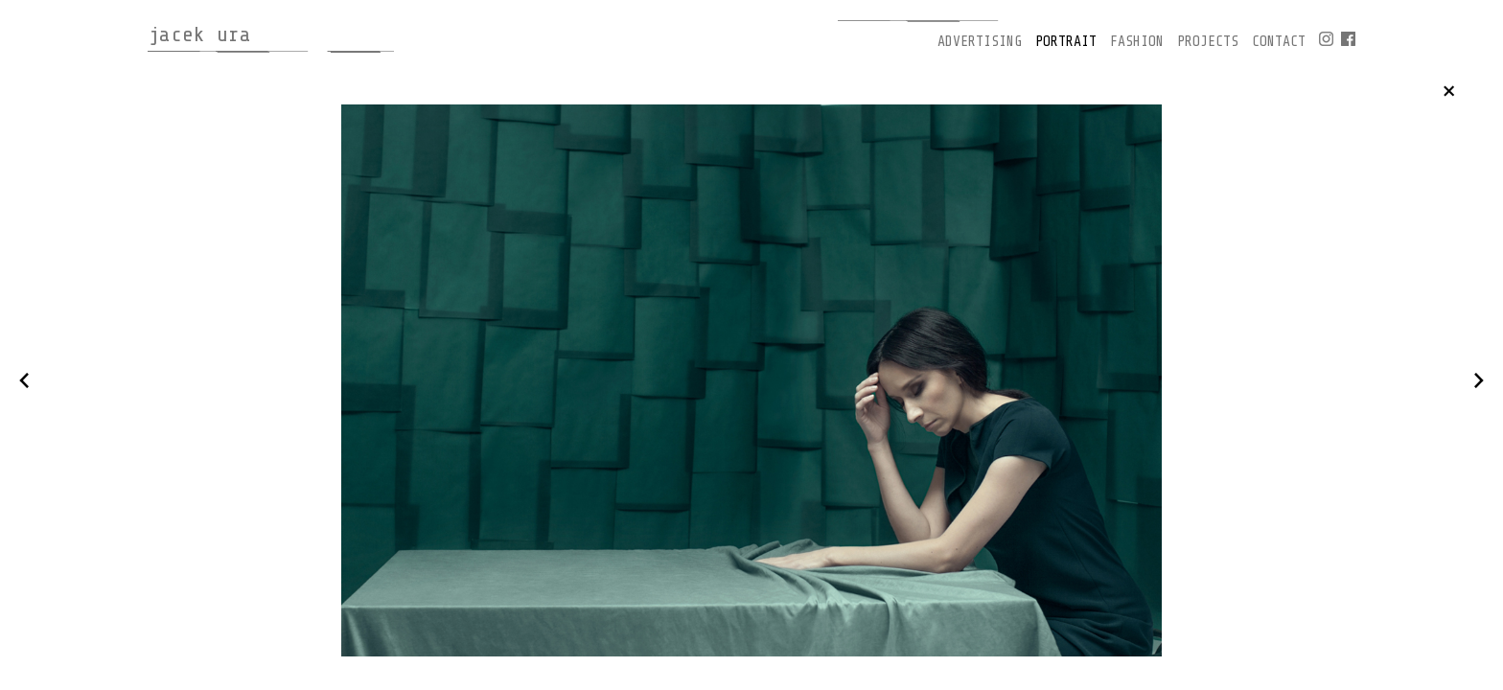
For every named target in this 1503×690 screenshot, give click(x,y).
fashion (1137, 42)
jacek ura (199, 34)
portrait (1066, 42)
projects (1207, 42)
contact (1279, 42)
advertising (979, 42)
